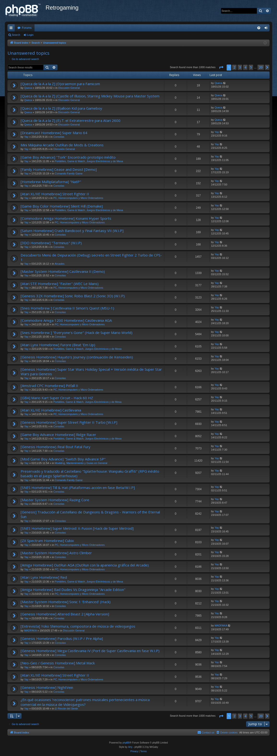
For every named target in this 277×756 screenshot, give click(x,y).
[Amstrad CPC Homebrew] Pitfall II (49, 385)
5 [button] (251, 67)
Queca (28, 87)
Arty (130, 747)
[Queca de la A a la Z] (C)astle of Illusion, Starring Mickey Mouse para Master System (90, 96)
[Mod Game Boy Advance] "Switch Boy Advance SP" (63, 459)
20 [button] (261, 67)
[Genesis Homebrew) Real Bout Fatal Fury (55, 446)
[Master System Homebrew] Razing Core (55, 499)
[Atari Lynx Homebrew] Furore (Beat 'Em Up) (58, 344)
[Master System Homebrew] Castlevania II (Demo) (63, 271)
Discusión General (69, 87)
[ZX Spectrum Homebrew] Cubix (47, 540)
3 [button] (240, 67)
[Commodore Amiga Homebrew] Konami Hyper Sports (66, 218)
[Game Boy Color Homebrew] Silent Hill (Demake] (62, 206)
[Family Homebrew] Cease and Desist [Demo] (59, 169)
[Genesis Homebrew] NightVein (47, 687)
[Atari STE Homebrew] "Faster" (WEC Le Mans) (60, 283)
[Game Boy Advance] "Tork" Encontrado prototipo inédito (68, 157)
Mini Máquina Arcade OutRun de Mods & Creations (62, 145)
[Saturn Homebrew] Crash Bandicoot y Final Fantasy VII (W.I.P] (72, 230)
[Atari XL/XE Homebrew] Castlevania (51, 410)
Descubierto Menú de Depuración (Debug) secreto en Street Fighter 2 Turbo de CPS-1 (91, 257)
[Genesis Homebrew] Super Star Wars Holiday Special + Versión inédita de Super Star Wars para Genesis (91, 371)
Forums (27, 28)
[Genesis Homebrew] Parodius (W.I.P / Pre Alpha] (62, 638)
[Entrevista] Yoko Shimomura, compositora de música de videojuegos (78, 626)
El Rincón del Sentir (66, 708)
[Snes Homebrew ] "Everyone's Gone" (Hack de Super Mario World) (76, 332)
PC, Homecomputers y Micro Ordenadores (78, 197)
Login (30, 34)
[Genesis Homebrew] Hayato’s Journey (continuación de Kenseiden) (77, 357)
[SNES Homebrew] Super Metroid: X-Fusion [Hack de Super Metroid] (77, 528)
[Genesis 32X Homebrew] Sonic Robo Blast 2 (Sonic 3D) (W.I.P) (73, 295)
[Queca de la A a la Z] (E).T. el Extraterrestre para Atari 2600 (70, 120)
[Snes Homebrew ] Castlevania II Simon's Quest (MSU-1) (67, 308)
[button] (221, 67)
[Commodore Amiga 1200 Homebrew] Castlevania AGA (66, 320)
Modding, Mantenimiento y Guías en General (81, 463)
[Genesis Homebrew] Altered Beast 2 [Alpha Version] (65, 614)
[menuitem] (258, 27)
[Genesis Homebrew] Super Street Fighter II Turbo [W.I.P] (69, 422)
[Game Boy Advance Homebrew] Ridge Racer (58, 434)
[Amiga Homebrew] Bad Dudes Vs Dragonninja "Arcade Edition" (73, 589)
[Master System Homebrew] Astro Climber (56, 552)
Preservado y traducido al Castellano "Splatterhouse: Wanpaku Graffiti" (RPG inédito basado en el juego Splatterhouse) (90, 473)
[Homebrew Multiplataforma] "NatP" (51, 181)
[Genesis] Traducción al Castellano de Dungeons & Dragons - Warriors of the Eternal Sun (90, 514)
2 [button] (234, 67)
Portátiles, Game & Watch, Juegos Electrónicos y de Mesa (89, 161)
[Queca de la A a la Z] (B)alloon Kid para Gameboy (61, 108)
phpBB (126, 742)
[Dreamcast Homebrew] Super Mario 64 (54, 132)
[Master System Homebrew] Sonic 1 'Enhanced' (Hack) (66, 601)
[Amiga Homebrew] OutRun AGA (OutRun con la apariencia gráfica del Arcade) (85, 565)
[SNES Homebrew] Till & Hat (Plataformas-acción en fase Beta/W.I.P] (78, 487)
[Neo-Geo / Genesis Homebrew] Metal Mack (58, 663)
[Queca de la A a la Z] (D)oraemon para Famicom (60, 83)
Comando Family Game (69, 173)
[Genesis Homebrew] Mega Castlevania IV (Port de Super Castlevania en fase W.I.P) (90, 650)
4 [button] (245, 67)
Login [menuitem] (267, 28)
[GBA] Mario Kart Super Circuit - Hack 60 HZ (57, 397)
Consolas (58, 136)
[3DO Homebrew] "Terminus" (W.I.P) (51, 242)
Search (16, 34)
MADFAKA (30, 630)
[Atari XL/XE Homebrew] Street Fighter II (55, 193)
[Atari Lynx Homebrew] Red (44, 577)
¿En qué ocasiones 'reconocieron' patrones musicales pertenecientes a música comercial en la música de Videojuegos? (85, 702)
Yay (26, 136)
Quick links (12, 28)
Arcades (59, 263)
